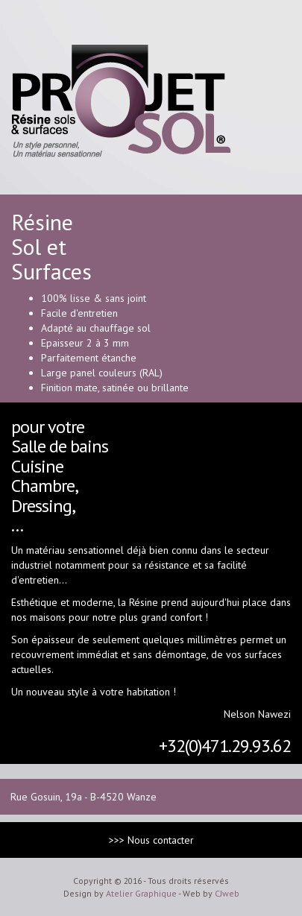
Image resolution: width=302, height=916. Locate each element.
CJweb (227, 893)
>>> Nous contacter (151, 840)
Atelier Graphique (141, 893)
